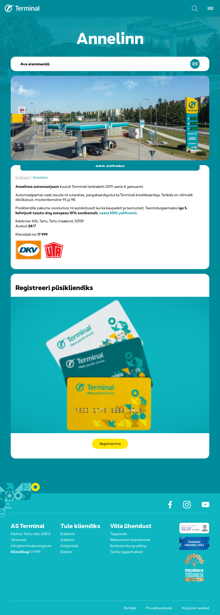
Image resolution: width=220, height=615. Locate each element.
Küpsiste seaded (195, 607)
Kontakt (130, 607)
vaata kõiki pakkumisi (118, 212)
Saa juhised (110, 165)
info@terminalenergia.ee (31, 545)
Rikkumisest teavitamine (130, 539)
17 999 (35, 551)
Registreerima (110, 444)
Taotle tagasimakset (126, 551)
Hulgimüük (69, 545)
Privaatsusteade (159, 607)
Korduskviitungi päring (128, 545)
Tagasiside (118, 533)
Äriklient (67, 539)
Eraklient (22, 177)
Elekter (66, 551)
